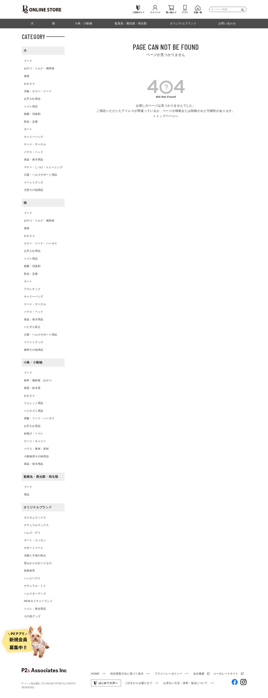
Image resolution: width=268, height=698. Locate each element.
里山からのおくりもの (38, 563)
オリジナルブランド (38, 507)
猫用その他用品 (33, 349)
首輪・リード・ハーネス (39, 418)
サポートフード (33, 547)
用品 (27, 494)
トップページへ (167, 116)
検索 (243, 9)
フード (28, 60)
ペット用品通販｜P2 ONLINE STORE (43, 683)
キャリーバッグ (33, 136)
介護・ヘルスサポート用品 (40, 174)
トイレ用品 (31, 106)
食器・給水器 (32, 387)
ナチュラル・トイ (35, 585)
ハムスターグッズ (35, 593)
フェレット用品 (33, 403)
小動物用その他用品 (36, 456)
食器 (27, 75)
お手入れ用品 (32, 98)
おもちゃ (29, 83)
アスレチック (32, 288)
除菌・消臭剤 (32, 113)
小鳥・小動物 (33, 362)
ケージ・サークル (35, 144)
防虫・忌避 (31, 121)
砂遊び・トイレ (33, 433)
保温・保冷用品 (33, 159)
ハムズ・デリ (32, 532)
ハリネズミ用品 (33, 410)
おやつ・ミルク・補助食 (39, 68)
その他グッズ (32, 616)
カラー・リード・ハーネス (40, 243)
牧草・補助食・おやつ (38, 380)
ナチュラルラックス (36, 525)
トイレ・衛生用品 (35, 608)
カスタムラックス (35, 517)
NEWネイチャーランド (38, 600)
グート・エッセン (35, 540)
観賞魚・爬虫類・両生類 (41, 476)
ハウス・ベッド (33, 151)
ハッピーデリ (32, 578)
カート (28, 129)
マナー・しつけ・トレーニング (43, 167)
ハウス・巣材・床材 (36, 448)
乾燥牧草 (29, 570)
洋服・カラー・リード (38, 91)
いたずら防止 (32, 326)
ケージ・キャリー (35, 441)
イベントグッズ (33, 182)
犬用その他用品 (33, 189)
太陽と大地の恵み (35, 555)
